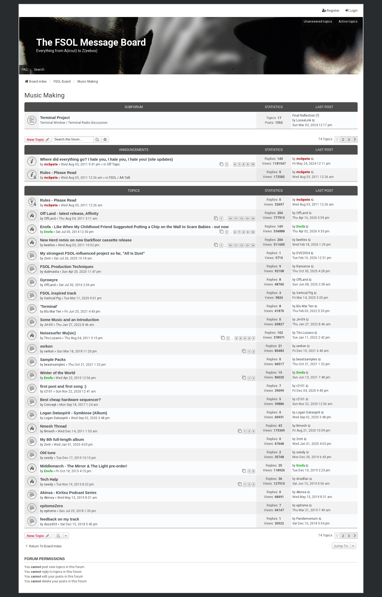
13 (247, 218)
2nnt (47, 258)
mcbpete (51, 164)
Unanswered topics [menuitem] (318, 21)
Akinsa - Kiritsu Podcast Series (68, 493)
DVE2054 (303, 253)
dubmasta (51, 272)
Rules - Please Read (58, 172)
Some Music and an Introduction (69, 320)
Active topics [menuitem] (348, 21)
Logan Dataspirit (56, 418)
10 (252, 164)
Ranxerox (303, 266)
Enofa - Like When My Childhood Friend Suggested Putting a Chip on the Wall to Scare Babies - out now (134, 227)
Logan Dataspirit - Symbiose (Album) (73, 413)
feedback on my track (59, 519)
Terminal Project (55, 118)
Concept (50, 405)
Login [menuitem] (351, 10)
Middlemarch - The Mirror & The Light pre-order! (83, 466)
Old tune (47, 453)
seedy (48, 458)
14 (252, 218)
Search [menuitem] (39, 69)
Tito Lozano (52, 338)
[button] (355, 139)
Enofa (48, 232)
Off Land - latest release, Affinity (69, 213)
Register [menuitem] (330, 10)
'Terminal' (49, 306)
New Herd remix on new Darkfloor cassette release (86, 240)
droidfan (302, 479)
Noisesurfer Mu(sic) (58, 333)
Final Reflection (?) (305, 115)
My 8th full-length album (62, 439)
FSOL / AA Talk (119, 178)
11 (236, 218)
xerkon (46, 346)
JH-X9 (48, 325)
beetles (49, 245)
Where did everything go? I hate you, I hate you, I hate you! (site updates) (106, 159)
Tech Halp (49, 479)
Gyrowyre (49, 280)
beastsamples (54, 364)
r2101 (48, 391)
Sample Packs (53, 359)
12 (241, 218)
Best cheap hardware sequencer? (70, 400)
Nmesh (49, 431)
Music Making (44, 95)
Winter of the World (57, 373)
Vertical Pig (52, 298)
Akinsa (49, 498)
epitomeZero (51, 506)
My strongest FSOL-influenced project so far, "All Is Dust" (92, 253)
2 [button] (343, 139)
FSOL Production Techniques (66, 267)
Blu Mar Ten (52, 311)
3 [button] (349, 139)
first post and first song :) (63, 386)
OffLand (50, 218)
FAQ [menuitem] (25, 69)
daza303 (50, 524)
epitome (50, 511)
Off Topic (113, 164)
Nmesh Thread (53, 426)
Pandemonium (307, 519)
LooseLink (303, 120)
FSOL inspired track (58, 293)
